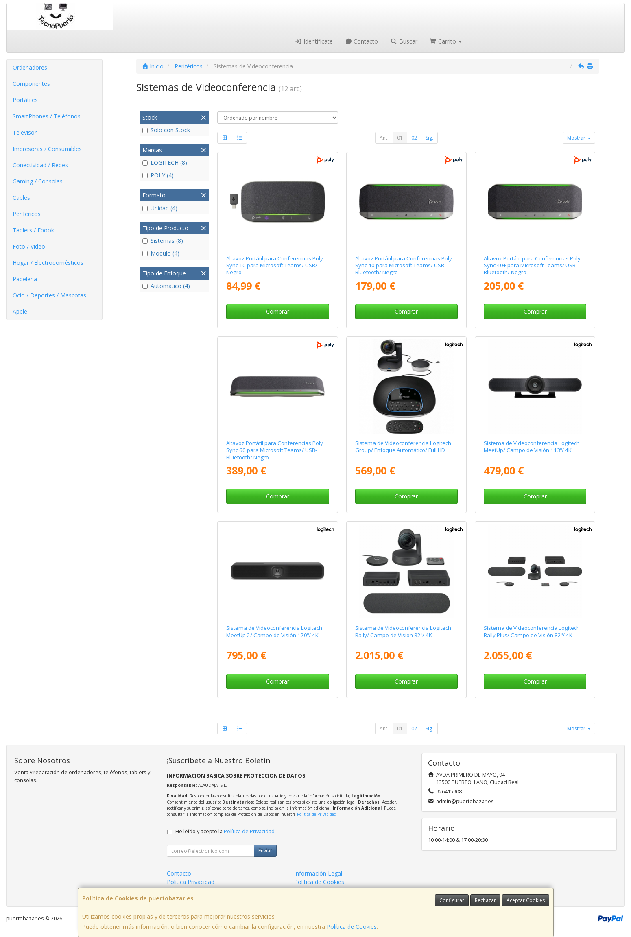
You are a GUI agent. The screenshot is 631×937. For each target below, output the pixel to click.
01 (400, 137)
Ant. (384, 137)
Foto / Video (29, 246)
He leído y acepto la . (225, 831)
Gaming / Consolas (38, 181)
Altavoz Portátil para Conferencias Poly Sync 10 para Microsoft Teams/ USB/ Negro (274, 265)
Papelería (25, 279)
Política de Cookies (352, 926)
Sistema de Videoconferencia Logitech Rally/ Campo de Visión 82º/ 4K (403, 631)
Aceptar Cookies (526, 900)
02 (414, 137)
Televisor (25, 132)
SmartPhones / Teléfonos (47, 116)
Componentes (31, 83)
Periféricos (27, 214)
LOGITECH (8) (164, 162)
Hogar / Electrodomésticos (48, 262)
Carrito (446, 41)
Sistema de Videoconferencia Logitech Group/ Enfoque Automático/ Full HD (403, 446)
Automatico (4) (166, 286)
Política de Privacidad (316, 814)
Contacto (361, 41)
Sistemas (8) (162, 241)
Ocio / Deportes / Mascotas (49, 295)
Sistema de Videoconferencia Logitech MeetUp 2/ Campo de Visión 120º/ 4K (274, 631)
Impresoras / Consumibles (47, 149)
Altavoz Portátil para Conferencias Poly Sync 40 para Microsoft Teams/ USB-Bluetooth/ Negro (403, 265)
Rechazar (485, 900)
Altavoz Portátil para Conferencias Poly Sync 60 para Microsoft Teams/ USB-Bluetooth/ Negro (274, 450)
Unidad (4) (159, 208)
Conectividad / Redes (40, 165)
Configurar (451, 900)
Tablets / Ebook (33, 230)
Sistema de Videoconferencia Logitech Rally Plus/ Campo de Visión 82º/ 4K (532, 631)
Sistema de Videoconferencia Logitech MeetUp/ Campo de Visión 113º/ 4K (532, 446)
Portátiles (25, 100)
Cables (21, 197)
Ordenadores (30, 67)
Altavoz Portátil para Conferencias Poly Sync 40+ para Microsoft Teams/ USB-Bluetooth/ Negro (532, 265)
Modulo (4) (160, 253)
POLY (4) (158, 175)
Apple (20, 311)
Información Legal (318, 873)
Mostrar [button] (579, 137)
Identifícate (314, 41)
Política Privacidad (190, 882)
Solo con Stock (166, 130)
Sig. (429, 137)
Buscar (403, 41)
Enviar (265, 850)
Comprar (277, 311)
